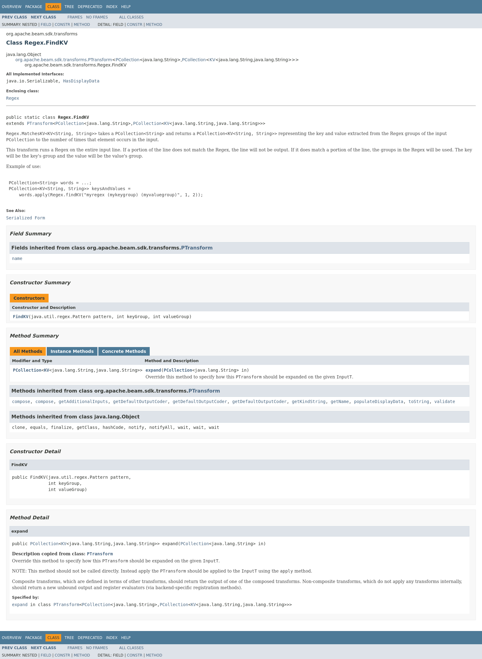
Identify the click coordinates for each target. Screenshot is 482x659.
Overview (12, 7)
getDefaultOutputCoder (140, 401)
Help (126, 7)
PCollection (128, 59)
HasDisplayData (81, 80)
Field (46, 24)
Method (82, 24)
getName (340, 401)
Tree (69, 7)
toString (419, 401)
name (17, 258)
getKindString (309, 401)
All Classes (131, 17)
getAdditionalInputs (83, 401)
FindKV (21, 316)
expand (153, 370)
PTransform (40, 123)
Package (33, 7)
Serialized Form (25, 217)
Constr (62, 24)
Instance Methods (71, 351)
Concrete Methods (124, 351)
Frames (75, 17)
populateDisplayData (378, 401)
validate (444, 401)
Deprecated (90, 7)
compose (21, 401)
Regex (12, 98)
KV (212, 59)
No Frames (97, 17)
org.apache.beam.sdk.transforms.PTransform (63, 59)
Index (112, 7)
